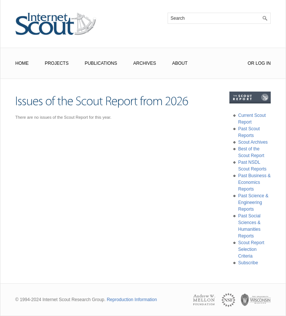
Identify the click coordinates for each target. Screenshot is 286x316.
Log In (263, 63)
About (179, 63)
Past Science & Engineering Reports (253, 202)
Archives (144, 63)
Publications (101, 63)
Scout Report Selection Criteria (251, 249)
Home (22, 63)
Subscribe (248, 262)
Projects (57, 63)
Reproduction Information (132, 299)
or (251, 63)
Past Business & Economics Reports (254, 182)
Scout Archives (253, 142)
